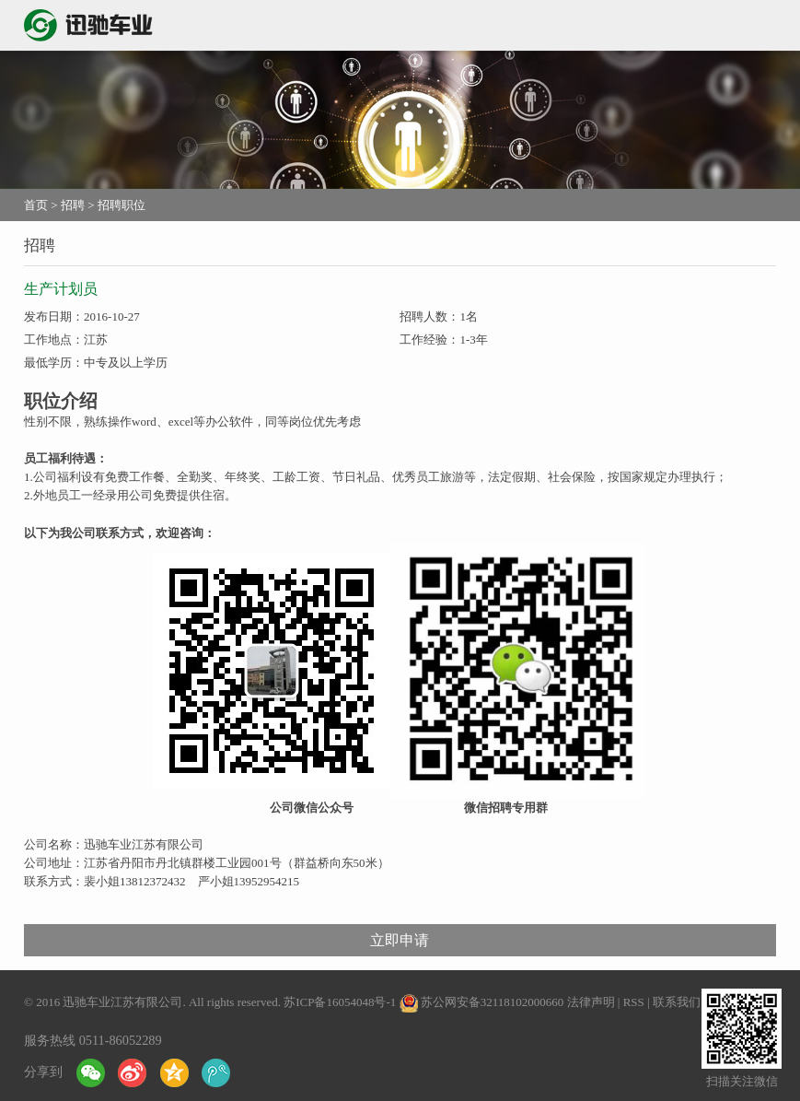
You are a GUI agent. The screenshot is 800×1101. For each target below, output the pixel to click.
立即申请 (399, 940)
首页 (36, 205)
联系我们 (677, 1002)
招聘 (73, 205)
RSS (633, 1002)
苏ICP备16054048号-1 (340, 1002)
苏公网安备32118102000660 (492, 1002)
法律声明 (591, 1002)
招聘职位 (121, 205)
